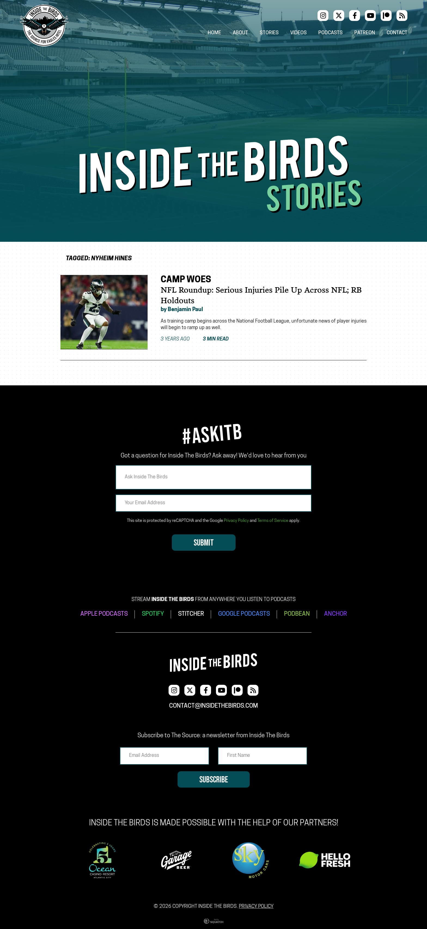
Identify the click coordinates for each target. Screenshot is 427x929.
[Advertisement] (213, 95)
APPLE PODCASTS (104, 614)
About (240, 33)
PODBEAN (297, 614)
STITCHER (191, 614)
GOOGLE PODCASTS (244, 614)
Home (214, 33)
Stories (269, 33)
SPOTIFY (153, 614)
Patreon (364, 33)
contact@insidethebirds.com (213, 706)
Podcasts (330, 33)
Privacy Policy (236, 521)
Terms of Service (272, 521)
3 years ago (195, 339)
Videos (298, 33)
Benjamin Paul (185, 309)
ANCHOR (335, 614)
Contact (397, 33)
